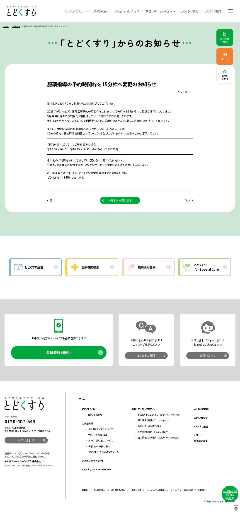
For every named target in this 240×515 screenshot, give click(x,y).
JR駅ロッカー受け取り (99, 446)
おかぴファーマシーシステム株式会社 (23, 461)
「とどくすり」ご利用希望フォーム (103, 452)
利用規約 (85, 490)
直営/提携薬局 (95, 415)
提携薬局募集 (201, 441)
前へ (52, 201)
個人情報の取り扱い (118, 490)
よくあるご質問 (189, 11)
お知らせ (16, 26)
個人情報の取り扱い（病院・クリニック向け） (158, 438)
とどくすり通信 (212, 11)
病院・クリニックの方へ (158, 11)
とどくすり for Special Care (96, 470)
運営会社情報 (188, 490)
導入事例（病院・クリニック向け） (153, 421)
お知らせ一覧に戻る (120, 201)
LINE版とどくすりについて (100, 429)
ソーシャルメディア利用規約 (156, 490)
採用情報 (201, 490)
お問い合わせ (208, 356)
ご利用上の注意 (136, 490)
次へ (187, 201)
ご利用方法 (99, 11)
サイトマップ (174, 490)
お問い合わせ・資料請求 (149, 426)
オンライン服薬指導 (97, 435)
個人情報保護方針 (100, 490)
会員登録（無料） (58, 353)
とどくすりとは (88, 409)
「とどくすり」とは (74, 11)
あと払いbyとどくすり (126, 11)
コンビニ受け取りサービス (100, 441)
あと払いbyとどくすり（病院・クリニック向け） (159, 415)
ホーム (6, 26)
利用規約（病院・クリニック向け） (153, 432)
